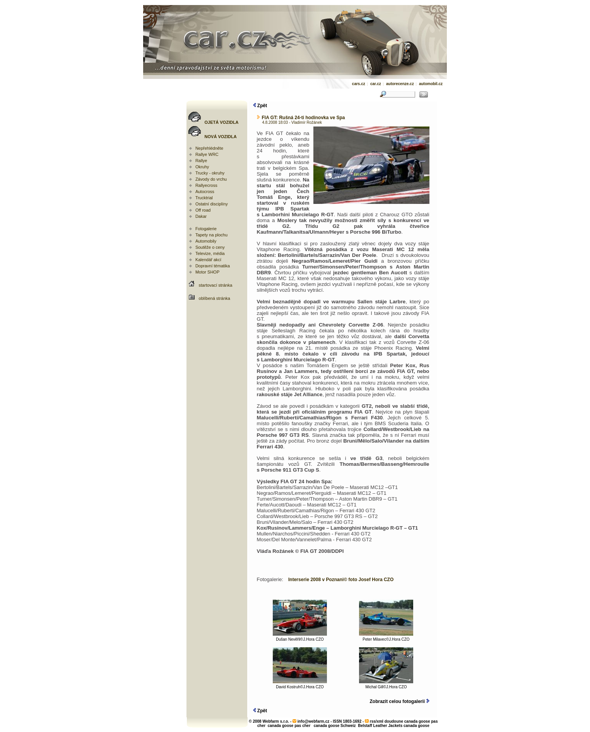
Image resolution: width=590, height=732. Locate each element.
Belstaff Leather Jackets (380, 725)
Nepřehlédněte (209, 148)
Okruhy (202, 166)
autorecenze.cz (400, 84)
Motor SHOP (207, 272)
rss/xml (376, 721)
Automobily (205, 241)
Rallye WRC (207, 154)
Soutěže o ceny (210, 247)
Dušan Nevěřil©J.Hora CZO (300, 637)
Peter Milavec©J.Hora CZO (386, 637)
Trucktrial (204, 197)
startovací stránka (216, 285)
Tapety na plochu (211, 235)
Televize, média (210, 253)
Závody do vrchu (211, 179)
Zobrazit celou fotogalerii (399, 701)
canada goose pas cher (289, 725)
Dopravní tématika (212, 265)
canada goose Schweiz (335, 725)
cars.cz (358, 84)
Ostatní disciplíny (211, 204)
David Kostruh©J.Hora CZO (300, 685)
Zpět (260, 105)
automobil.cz (431, 84)
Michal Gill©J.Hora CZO (386, 685)
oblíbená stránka (214, 298)
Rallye (201, 160)
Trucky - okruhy (209, 173)
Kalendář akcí (208, 259)
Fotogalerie (206, 228)
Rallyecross (206, 185)
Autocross (204, 191)
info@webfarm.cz (314, 721)
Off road (203, 210)
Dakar (201, 216)
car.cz (375, 84)
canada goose (416, 725)
